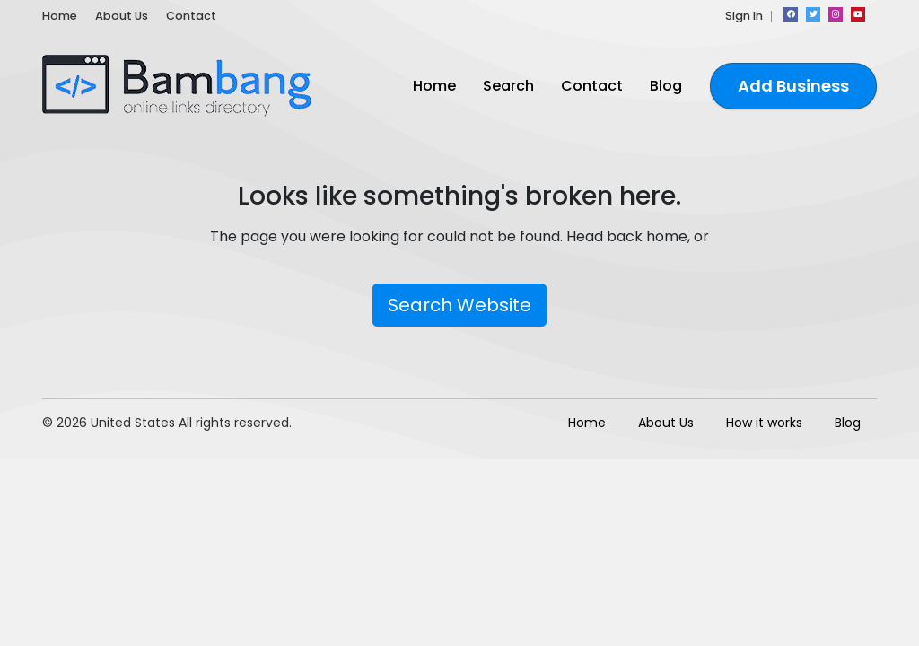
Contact (191, 15)
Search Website (459, 305)
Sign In (744, 15)
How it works (764, 423)
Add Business (793, 85)
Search (508, 85)
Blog (666, 85)
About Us (121, 15)
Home (59, 15)
